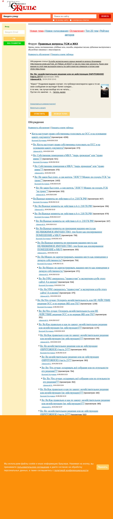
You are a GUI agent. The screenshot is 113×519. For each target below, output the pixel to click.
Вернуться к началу (38, 108)
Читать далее (59, 92)
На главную (14, 43)
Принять (103, 467)
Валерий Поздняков (39, 140)
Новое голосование (56, 31)
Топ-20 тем (92, 31)
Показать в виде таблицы (62, 54)
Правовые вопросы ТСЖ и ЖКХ (58, 43)
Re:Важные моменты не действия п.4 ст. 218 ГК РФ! (60, 198)
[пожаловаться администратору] (43, 104)
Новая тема (37, 31)
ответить (39, 114)
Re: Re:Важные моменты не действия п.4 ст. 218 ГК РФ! (63, 206)
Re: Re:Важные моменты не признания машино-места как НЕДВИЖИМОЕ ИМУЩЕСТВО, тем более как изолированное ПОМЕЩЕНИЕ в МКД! (69, 232)
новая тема (60, 114)
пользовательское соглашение (33, 467)
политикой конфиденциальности (71, 470)
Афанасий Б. (36, 79)
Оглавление (77, 31)
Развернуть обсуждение (38, 54)
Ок (14, 39)
